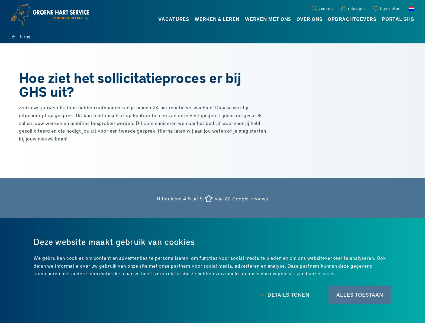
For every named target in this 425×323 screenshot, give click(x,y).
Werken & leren (217, 19)
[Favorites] (387, 8)
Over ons (309, 19)
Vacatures (173, 19)
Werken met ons (268, 19)
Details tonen (289, 294)
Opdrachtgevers (352, 19)
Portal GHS (398, 19)
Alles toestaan (359, 294)
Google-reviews (250, 198)
